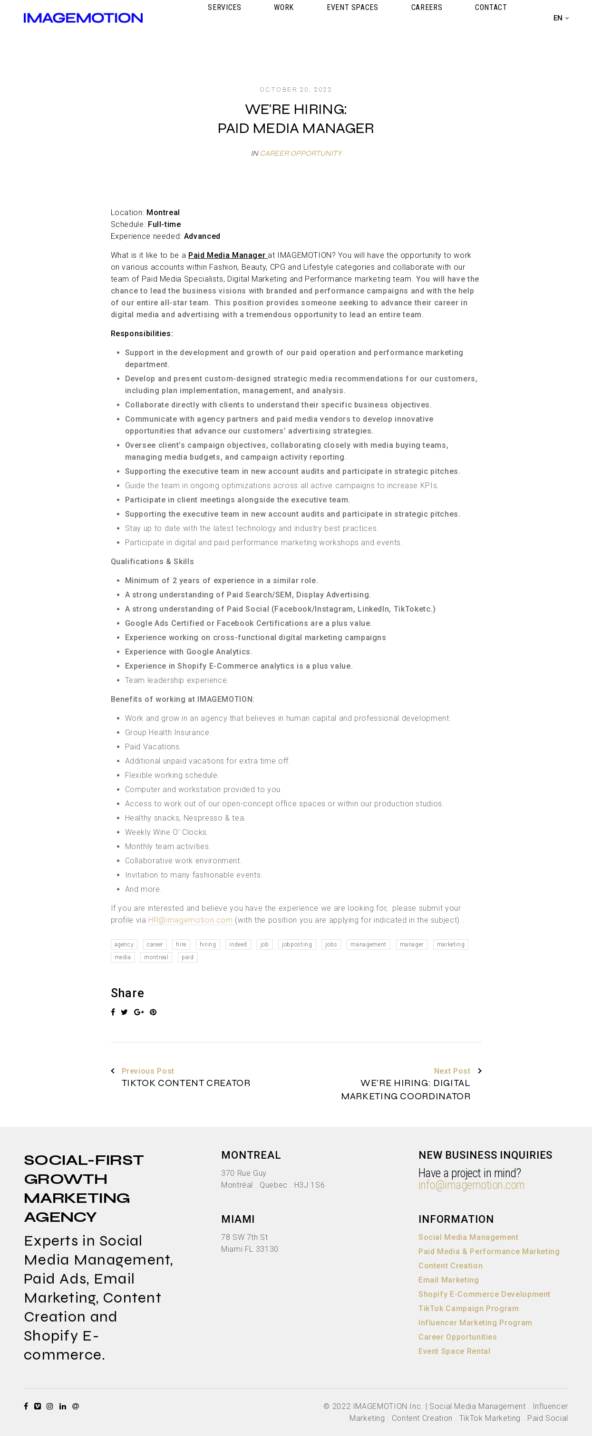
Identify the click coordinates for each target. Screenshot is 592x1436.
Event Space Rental (454, 1351)
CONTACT (501, 17)
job (265, 944)
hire (181, 944)
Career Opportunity (300, 153)
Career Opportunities (457, 1337)
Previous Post (143, 1071)
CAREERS (458, 17)
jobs (331, 944)
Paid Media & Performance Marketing (489, 1251)
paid (188, 957)
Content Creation (450, 1265)
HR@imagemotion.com (191, 920)
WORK (358, 17)
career (155, 944)
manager (412, 944)
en (558, 18)
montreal (156, 957)
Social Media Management (468, 1237)
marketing (451, 944)
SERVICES (319, 17)
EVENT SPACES (405, 17)
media (123, 957)
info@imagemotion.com (471, 1185)
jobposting (297, 944)
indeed (238, 944)
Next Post (458, 1071)
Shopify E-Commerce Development (484, 1294)
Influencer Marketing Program (475, 1322)
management (368, 944)
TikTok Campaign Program (468, 1308)
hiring (208, 944)
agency (124, 944)
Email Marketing (448, 1280)
